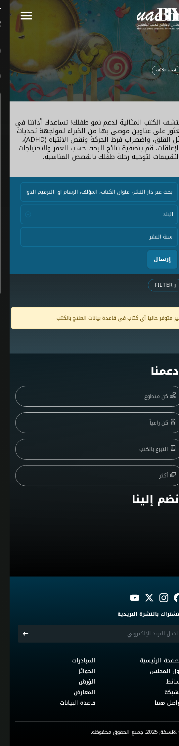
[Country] (89, 214)
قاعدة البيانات (68, 702)
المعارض (75, 692)
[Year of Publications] (89, 237)
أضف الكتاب (156, 70)
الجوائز (77, 671)
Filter (155, 285)
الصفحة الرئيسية (151, 660)
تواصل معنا (159, 702)
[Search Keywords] (89, 192)
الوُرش (77, 681)
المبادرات (74, 660)
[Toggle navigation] (16, 16)
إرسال (152, 259)
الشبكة (164, 692)
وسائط (165, 681)
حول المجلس (156, 671)
